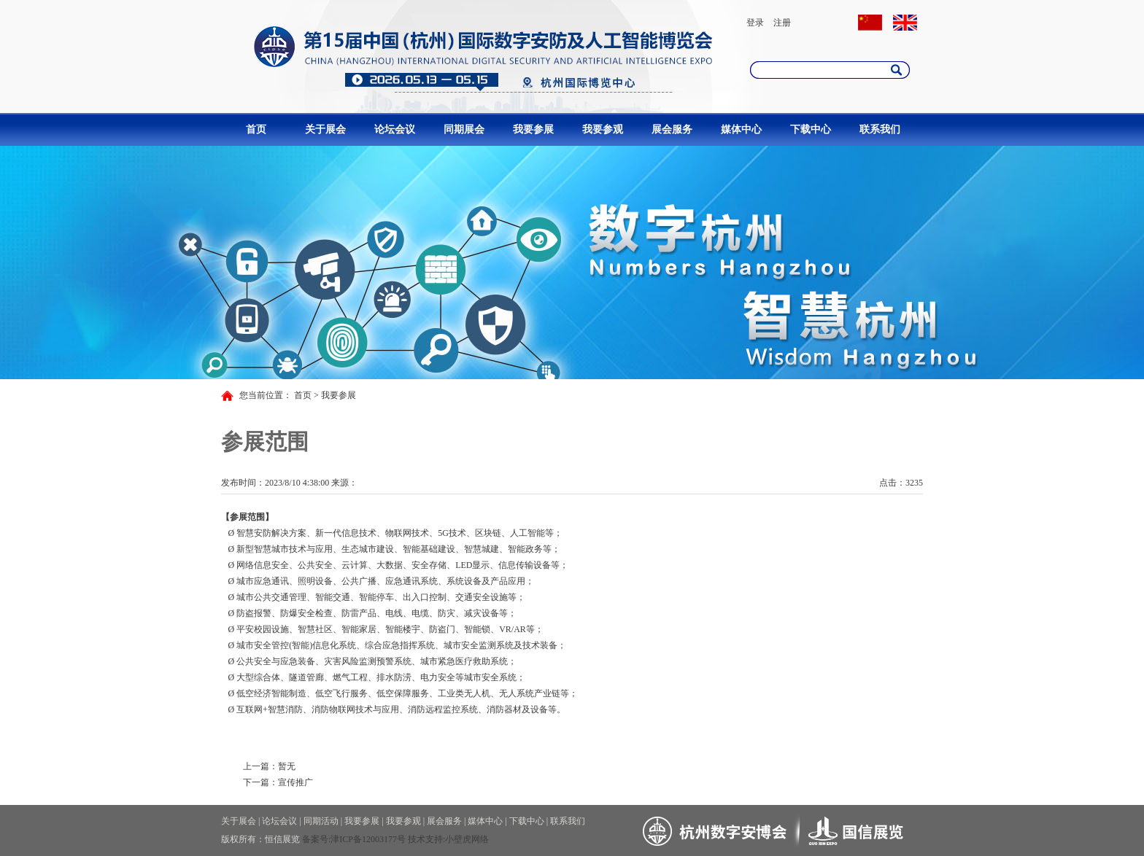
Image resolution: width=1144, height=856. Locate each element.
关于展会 (325, 129)
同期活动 (321, 821)
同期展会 (464, 129)
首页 (256, 129)
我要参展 (533, 129)
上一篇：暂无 (269, 766)
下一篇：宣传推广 (278, 782)
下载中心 (810, 129)
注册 (782, 22)
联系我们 (879, 129)
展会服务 (672, 129)
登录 (755, 22)
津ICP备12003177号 (368, 839)
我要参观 (602, 129)
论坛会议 (394, 129)
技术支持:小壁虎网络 (448, 839)
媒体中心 (741, 129)
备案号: (316, 839)
